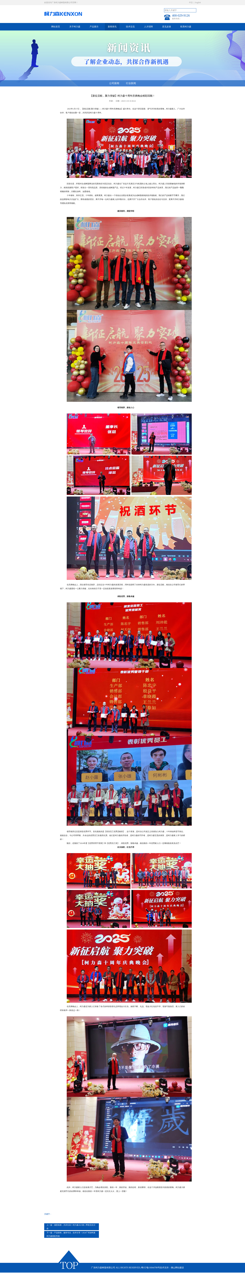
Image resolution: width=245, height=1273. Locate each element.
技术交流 (130, 26)
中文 (191, 2)
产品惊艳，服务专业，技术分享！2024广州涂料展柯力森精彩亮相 (71, 1234)
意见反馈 (166, 26)
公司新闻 (114, 83)
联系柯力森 (185, 26)
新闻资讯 (112, 26)
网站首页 (55, 26)
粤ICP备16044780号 (150, 1267)
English (198, 2)
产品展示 (94, 26)
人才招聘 (148, 26)
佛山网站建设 (177, 1267)
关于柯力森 (74, 26)
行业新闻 (131, 83)
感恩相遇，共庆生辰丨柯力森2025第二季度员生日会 (71, 1227)
